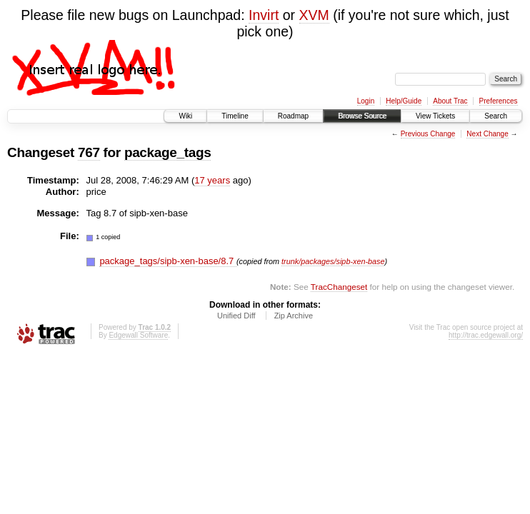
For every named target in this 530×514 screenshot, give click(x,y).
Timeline (234, 116)
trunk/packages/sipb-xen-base (332, 261)
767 (89, 152)
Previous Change (428, 134)
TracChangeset (339, 286)
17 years (212, 180)
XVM (314, 15)
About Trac (450, 101)
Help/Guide (403, 101)
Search (495, 116)
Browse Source (362, 116)
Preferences (498, 101)
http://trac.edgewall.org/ (486, 335)
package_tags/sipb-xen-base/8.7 (167, 261)
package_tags (167, 152)
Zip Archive (293, 315)
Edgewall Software (138, 335)
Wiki (185, 116)
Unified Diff (236, 315)
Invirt (264, 15)
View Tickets (435, 116)
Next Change (487, 134)
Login (365, 101)
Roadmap (293, 116)
